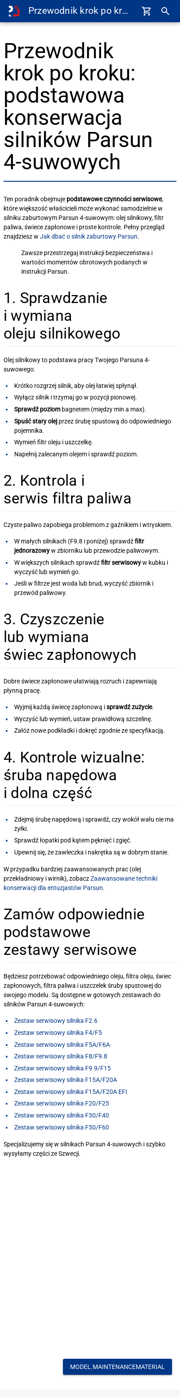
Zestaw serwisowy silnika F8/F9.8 (60, 1056)
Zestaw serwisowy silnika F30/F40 (61, 1115)
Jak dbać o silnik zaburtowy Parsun (88, 236)
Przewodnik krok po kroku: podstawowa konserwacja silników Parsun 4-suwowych (80, 10)
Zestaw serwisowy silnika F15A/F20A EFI (70, 1091)
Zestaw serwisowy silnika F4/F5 (58, 1032)
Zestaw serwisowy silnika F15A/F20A (65, 1079)
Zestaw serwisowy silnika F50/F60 (61, 1127)
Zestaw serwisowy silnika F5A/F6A (62, 1044)
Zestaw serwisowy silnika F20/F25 (61, 1103)
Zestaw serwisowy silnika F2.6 (56, 1020)
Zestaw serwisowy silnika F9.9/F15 (62, 1068)
